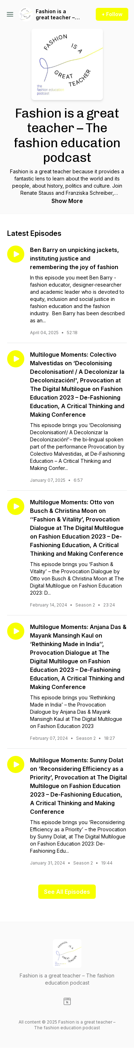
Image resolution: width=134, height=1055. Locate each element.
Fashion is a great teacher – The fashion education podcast (55, 14)
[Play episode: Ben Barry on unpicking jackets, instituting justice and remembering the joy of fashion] (15, 254)
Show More (67, 200)
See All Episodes (67, 891)
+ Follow (112, 14)
